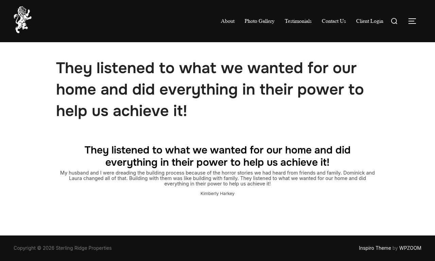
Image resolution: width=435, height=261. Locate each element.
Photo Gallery (260, 21)
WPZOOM (410, 248)
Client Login (369, 21)
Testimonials (298, 21)
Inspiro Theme (375, 248)
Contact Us (334, 21)
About (227, 21)
